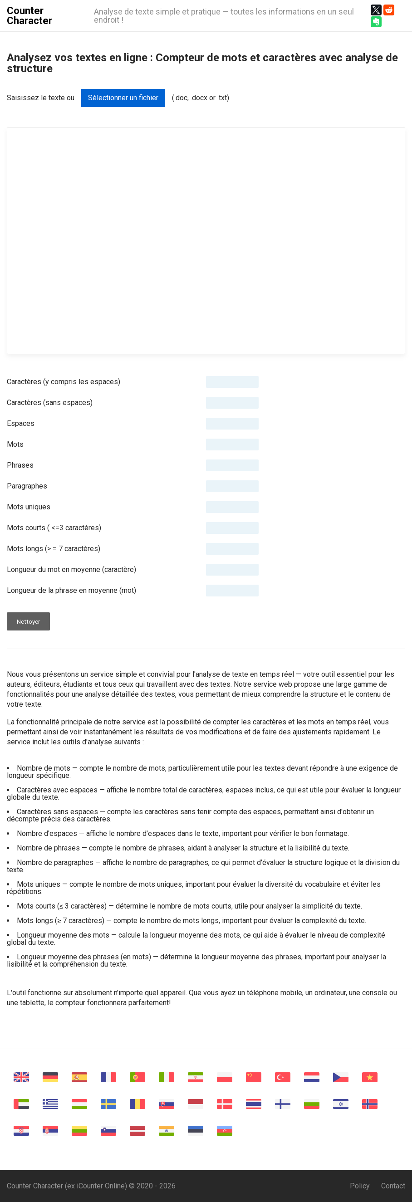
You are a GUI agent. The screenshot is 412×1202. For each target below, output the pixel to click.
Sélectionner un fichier (123, 97)
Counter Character (29, 15)
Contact (393, 1186)
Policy (360, 1186)
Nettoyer (28, 621)
